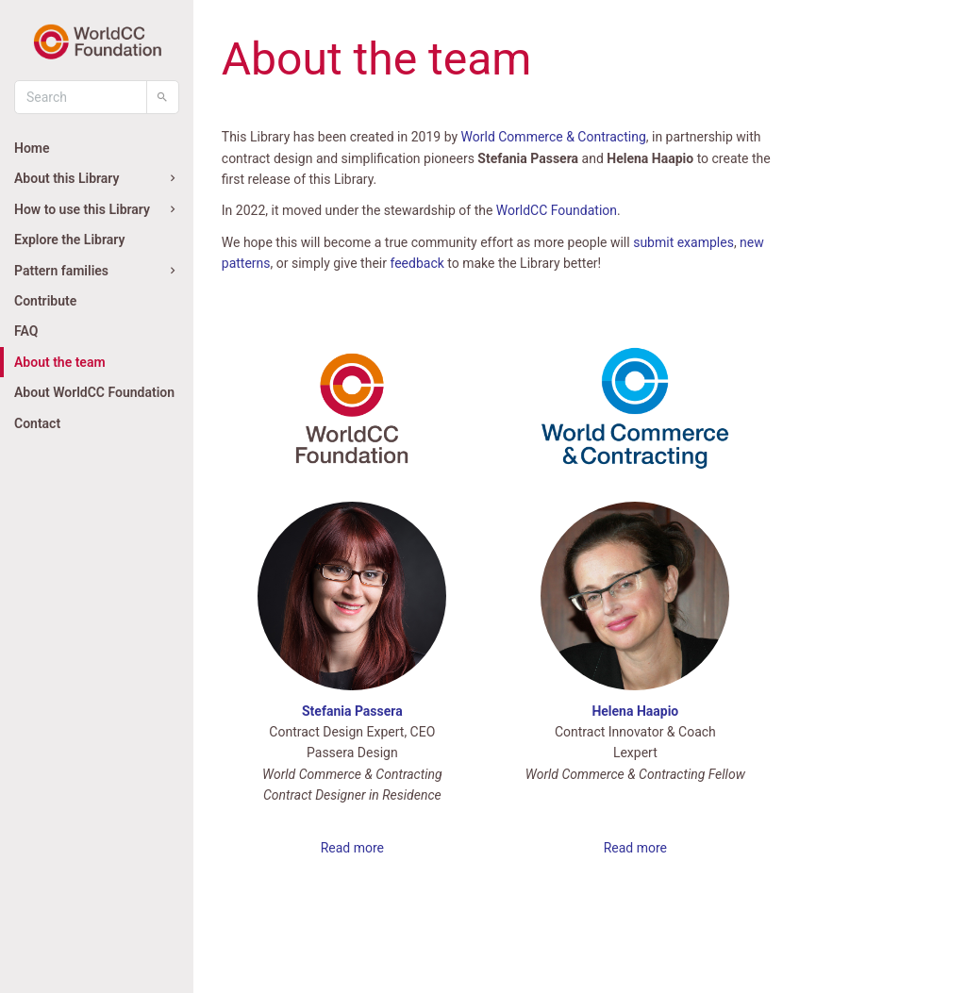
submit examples (683, 242)
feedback (416, 263)
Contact (37, 423)
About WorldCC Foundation (94, 392)
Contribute (45, 300)
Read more (352, 847)
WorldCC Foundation (556, 210)
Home (32, 148)
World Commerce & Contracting (553, 136)
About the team (60, 362)
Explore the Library (69, 239)
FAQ (26, 331)
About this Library (96, 178)
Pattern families (96, 270)
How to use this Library (96, 209)
